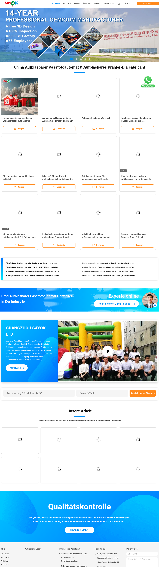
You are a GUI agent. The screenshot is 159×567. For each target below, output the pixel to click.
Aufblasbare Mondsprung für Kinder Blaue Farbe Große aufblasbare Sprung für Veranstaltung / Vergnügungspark (109, 272)
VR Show (5, 561)
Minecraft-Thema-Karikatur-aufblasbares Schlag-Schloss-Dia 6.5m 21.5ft (57, 179)
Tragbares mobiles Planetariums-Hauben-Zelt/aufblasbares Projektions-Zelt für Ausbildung (136, 121)
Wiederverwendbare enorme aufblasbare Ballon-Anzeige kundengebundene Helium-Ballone (109, 264)
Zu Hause (5, 554)
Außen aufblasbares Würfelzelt (96, 118)
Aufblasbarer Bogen (33, 549)
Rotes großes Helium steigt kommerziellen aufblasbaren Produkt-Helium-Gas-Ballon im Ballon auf (33, 276)
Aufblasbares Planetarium (70, 549)
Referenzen (147, 3)
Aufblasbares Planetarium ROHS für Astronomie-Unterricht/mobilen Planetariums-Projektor (74, 558)
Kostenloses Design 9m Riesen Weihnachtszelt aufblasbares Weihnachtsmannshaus (17, 121)
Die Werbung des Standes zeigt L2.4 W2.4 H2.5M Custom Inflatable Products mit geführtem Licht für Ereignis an (33, 268)
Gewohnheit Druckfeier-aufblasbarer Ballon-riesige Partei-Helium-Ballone (109, 276)
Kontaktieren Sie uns (142, 393)
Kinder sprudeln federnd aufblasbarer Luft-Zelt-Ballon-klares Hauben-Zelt (19, 237)
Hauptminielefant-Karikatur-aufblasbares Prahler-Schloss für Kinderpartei (136, 179)
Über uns (4, 565)
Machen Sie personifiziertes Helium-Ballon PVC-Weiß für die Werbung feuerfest (109, 268)
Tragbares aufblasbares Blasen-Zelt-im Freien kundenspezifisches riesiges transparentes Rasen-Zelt (33, 272)
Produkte (5, 557)
